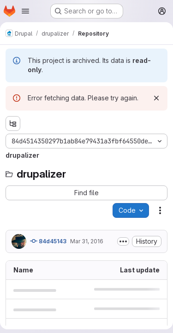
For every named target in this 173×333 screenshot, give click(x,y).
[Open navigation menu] (25, 11)
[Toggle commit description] (123, 241)
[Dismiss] (156, 98)
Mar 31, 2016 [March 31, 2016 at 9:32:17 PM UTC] (86, 241)
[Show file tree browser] (13, 123)
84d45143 (48, 241)
